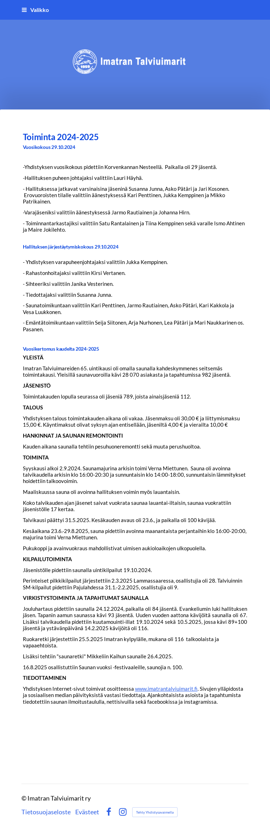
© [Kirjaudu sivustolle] (24, 798)
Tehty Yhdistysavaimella (155, 812)
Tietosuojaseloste (46, 812)
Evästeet (87, 812)
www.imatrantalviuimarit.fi (166, 688)
